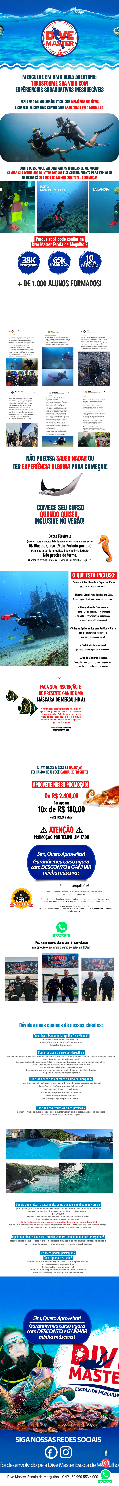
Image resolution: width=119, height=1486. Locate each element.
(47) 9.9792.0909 (58, 1214)
